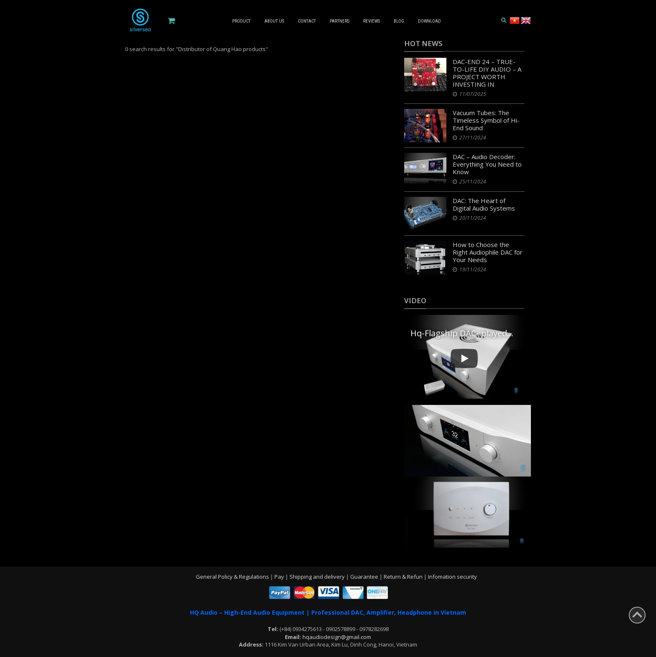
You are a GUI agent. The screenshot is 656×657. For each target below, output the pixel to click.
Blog (399, 21)
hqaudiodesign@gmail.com (336, 637)
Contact (307, 21)
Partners (339, 21)
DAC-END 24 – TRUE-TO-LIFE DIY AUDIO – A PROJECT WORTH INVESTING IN (487, 72)
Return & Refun (404, 576)
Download (429, 21)
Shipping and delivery (318, 576)
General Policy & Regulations (233, 576)
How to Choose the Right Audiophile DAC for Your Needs (488, 252)
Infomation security (452, 576)
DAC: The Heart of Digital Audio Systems (484, 204)
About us (274, 21)
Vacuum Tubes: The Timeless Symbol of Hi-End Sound (486, 120)
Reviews (371, 21)
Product (241, 21)
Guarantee (364, 576)
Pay (279, 576)
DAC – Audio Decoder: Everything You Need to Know (487, 164)
